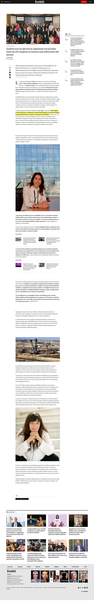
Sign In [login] (90, 1)
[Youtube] (85, 588)
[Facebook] (78, 588)
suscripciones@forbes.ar (16, 582)
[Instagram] (82, 588)
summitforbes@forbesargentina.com (16, 580)
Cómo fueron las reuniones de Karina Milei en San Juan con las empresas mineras (57, 555)
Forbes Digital (9, 57)
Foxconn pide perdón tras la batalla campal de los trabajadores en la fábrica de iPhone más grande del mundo (29, 241)
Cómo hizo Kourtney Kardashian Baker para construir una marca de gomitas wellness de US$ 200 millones (57, 531)
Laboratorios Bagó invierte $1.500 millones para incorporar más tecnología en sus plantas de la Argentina (53, 241)
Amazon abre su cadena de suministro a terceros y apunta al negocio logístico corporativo (78, 555)
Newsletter (13, 587)
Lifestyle (47, 566)
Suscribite (84, 1)
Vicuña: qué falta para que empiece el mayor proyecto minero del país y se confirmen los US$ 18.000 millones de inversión (77, 82)
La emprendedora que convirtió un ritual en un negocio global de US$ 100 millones (36, 530)
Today (85, 566)
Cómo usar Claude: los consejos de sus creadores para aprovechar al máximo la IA (77, 72)
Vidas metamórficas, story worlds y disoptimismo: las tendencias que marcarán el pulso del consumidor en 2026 (15, 556)
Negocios (38, 566)
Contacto (18, 587)
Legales (45, 587)
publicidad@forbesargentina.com (17, 576)
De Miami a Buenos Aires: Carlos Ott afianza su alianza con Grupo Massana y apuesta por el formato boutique (77, 52)
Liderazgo (20, 566)
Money (29, 566)
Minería (18, 499)
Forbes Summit (75, 566)
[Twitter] (80, 588)
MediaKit (8, 587)
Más (76, 34)
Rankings (56, 566)
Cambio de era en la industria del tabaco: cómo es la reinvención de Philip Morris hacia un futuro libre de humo (29, 266)
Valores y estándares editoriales (27, 587)
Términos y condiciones (38, 587)
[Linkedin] (87, 588)
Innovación (9, 566)
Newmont (25, 499)
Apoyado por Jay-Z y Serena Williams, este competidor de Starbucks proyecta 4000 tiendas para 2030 (77, 531)
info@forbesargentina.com (15, 578)
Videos (65, 566)
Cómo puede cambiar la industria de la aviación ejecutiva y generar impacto (52, 266)
